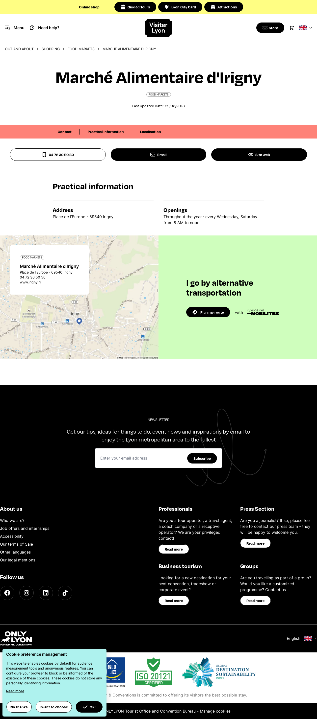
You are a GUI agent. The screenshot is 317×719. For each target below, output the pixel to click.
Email (158, 154)
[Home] (158, 28)
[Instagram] (26, 593)
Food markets (81, 49)
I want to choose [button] (54, 706)
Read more (174, 549)
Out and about (19, 49)
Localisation (150, 131)
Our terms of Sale (16, 544)
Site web (259, 154)
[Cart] (291, 27)
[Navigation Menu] (15, 28)
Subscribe (202, 458)
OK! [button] (89, 706)
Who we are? (12, 520)
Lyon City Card (180, 6)
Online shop (89, 7)
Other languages (15, 552)
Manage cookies (215, 711)
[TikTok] (65, 593)
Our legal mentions (17, 559)
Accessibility (12, 536)
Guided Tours (135, 6)
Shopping (51, 49)
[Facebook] (7, 593)
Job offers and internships (24, 528)
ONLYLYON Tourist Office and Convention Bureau (149, 711)
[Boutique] (269, 28)
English (302, 638)
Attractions (224, 6)
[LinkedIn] (46, 593)
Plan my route (208, 312)
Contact (65, 131)
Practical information (106, 131)
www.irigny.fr (30, 282)
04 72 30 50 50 (58, 154)
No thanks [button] (19, 706)
